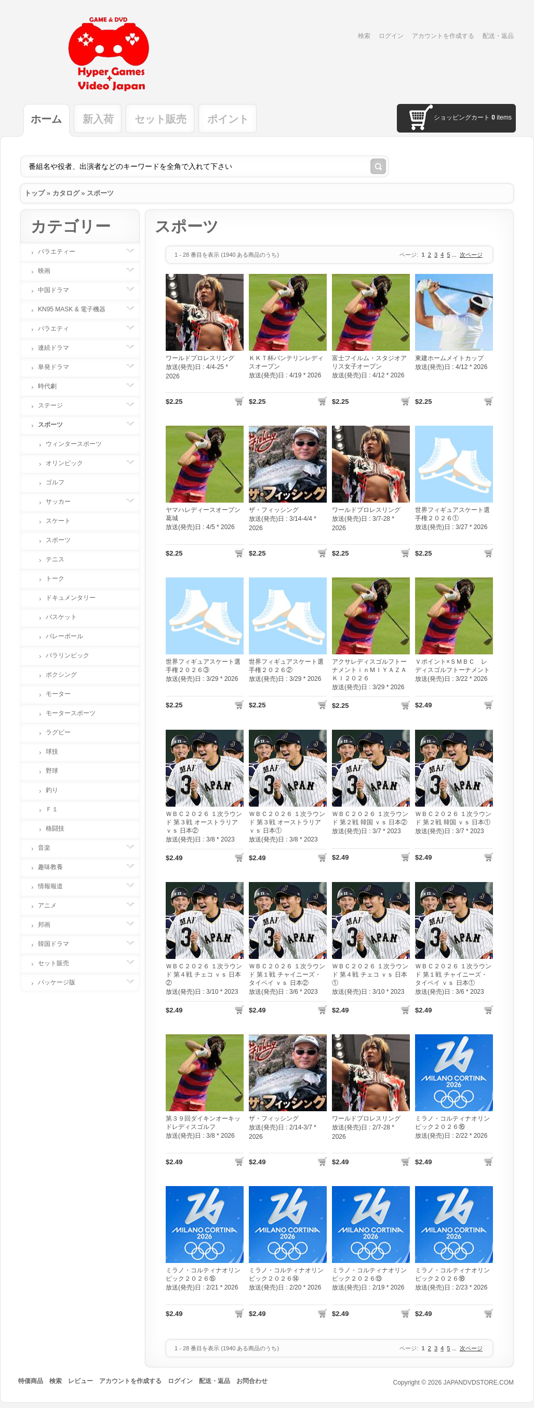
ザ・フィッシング (274, 510)
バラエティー (62, 251)
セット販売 (160, 119)
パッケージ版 (62, 982)
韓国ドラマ (58, 944)
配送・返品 (498, 36)
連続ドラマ (58, 347)
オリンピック (70, 463)
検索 (364, 36)
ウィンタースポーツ (74, 444)
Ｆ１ (52, 809)
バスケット (61, 617)
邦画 (49, 924)
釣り (52, 790)
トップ (34, 193)
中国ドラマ (58, 290)
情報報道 (55, 886)
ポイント (228, 119)
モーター (58, 694)
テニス (55, 559)
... (454, 255)
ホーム (46, 119)
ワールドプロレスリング (200, 358)
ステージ (55, 405)
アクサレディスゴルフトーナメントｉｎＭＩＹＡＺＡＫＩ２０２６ (369, 670)
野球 (52, 770)
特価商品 (30, 1381)
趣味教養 (55, 867)
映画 (49, 270)
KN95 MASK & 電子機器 (77, 309)
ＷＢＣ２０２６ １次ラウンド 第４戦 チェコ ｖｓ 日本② (204, 974)
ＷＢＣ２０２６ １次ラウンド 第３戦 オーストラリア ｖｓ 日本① (287, 822)
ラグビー (58, 732)
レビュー (80, 1381)
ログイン (391, 36)
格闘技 (55, 828)
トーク (55, 578)
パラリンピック (67, 655)
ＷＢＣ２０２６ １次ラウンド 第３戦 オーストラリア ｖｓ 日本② (204, 822)
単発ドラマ (58, 367)
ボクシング (61, 674)
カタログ (65, 193)
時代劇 (52, 386)
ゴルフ (55, 482)
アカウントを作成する (443, 36)
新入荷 (98, 119)
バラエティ (58, 328)
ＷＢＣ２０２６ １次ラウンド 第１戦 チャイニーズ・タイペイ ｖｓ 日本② (287, 974)
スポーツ (100, 193)
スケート (58, 520)
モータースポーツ (71, 713)
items (501, 117)
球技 (52, 751)
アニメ (52, 905)
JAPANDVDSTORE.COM (478, 1382)
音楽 (49, 847)
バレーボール (64, 636)
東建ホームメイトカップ (449, 358)
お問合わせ (252, 1381)
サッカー (63, 501)
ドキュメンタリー (71, 597)
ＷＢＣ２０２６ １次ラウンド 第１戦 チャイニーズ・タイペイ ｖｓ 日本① (453, 974)
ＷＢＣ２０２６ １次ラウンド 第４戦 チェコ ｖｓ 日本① (370, 974)
